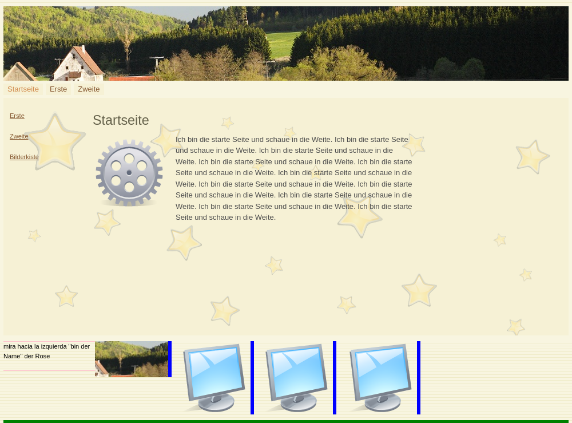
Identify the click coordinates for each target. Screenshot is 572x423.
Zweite (89, 89)
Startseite (23, 89)
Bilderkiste (24, 156)
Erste (58, 89)
